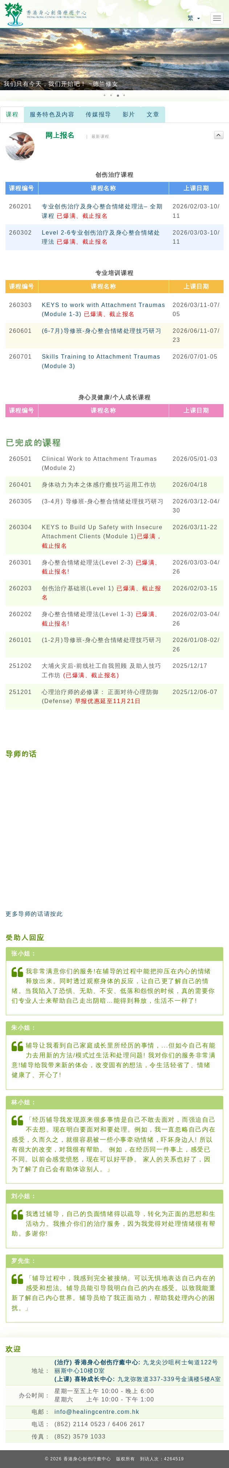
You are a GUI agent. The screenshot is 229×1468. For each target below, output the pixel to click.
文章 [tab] (153, 114)
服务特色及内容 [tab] (52, 114)
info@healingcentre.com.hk (96, 1412)
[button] (6, 59)
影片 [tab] (129, 114)
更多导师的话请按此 (34, 914)
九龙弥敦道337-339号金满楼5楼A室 (137, 1379)
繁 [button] (194, 18)
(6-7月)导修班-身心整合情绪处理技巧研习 (101, 331)
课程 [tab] (12, 114)
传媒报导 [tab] (98, 114)
